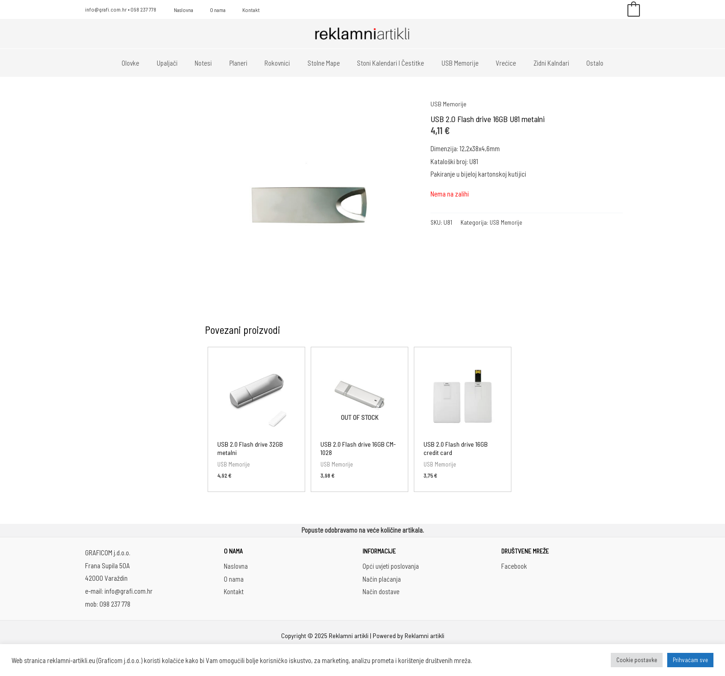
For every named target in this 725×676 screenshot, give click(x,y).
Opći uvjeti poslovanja (390, 566)
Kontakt (237, 9)
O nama (209, 9)
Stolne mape (323, 63)
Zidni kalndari (537, 63)
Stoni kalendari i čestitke (387, 63)
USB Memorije (448, 103)
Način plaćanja (381, 579)
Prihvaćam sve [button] (690, 660)
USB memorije (453, 63)
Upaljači (181, 63)
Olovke (148, 63)
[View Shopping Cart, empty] (633, 10)
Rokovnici (281, 63)
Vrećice (495, 63)
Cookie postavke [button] (636, 660)
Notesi (213, 63)
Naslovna (180, 9)
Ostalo (577, 63)
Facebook (514, 566)
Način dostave (381, 592)
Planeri (245, 63)
